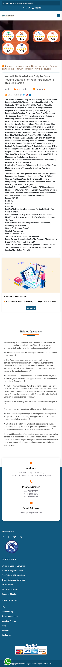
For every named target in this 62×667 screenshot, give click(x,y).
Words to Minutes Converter (13, 566)
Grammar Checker (9, 594)
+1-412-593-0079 (31, 494)
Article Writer (7, 585)
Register (36, 8)
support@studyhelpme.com (31, 512)
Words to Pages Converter (12, 571)
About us (5, 630)
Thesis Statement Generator (13, 580)
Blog (4, 626)
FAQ (3, 607)
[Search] (31, 3)
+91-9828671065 (31, 497)
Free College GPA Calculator (13, 575)
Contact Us (6, 635)
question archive (14, 66)
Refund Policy (7, 612)
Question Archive (9, 621)
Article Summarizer (10, 589)
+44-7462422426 (31, 491)
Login (26, 8)
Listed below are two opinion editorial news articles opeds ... (31, 409)
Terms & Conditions (10, 616)
